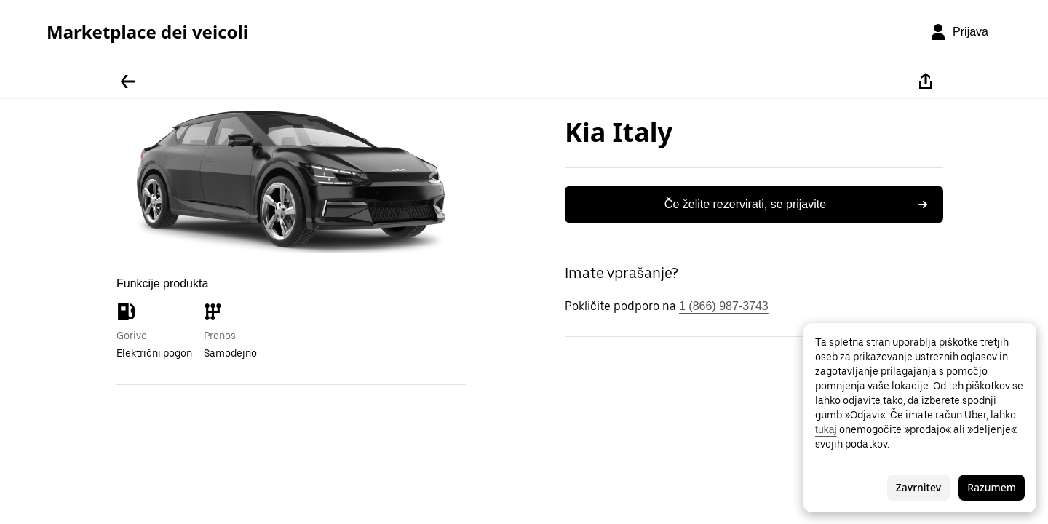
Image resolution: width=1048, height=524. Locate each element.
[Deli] (925, 81)
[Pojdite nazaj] (128, 81)
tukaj (826, 429)
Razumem (991, 487)
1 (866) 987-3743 (724, 306)
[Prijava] (959, 32)
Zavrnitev (918, 487)
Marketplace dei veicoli (147, 32)
